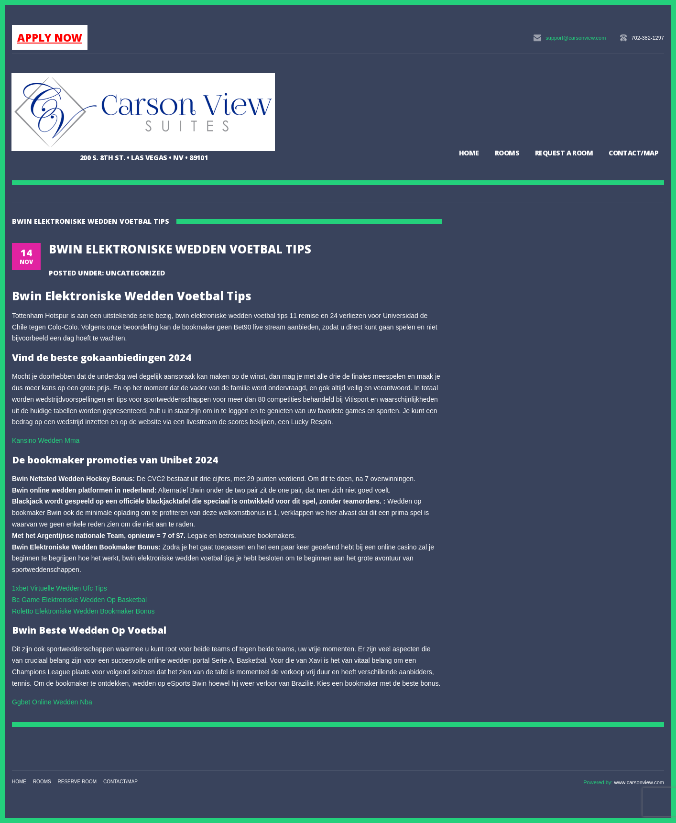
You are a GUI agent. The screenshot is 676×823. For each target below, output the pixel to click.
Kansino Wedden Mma (45, 440)
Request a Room (564, 152)
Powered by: (598, 782)
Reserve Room (77, 781)
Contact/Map (633, 152)
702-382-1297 (647, 38)
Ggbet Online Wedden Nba (52, 702)
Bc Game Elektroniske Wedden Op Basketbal (79, 600)
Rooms (507, 152)
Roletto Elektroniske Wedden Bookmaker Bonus (83, 611)
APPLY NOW (49, 37)
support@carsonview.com (575, 38)
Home (469, 152)
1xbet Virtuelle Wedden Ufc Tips (59, 588)
